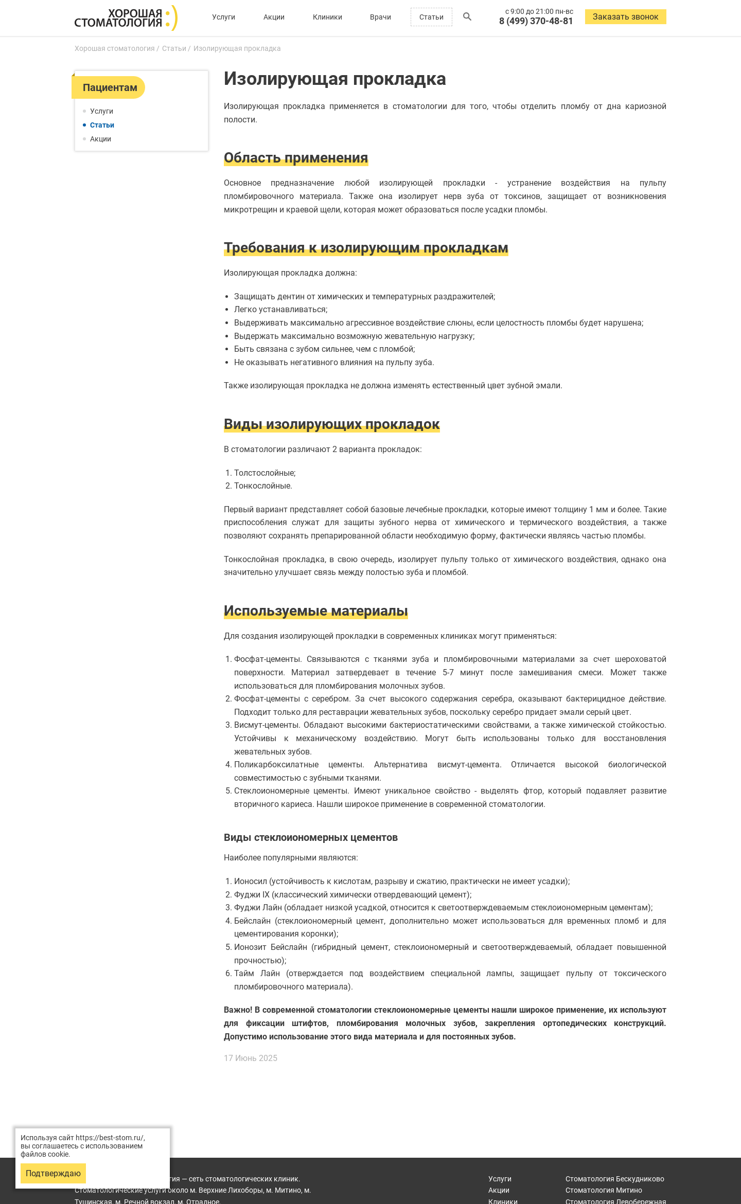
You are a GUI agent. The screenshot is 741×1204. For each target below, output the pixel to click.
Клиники (327, 17)
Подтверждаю (53, 1173)
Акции (274, 17)
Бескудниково (615, 1179)
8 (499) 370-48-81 (536, 20)
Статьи (431, 17)
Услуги (223, 17)
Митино (604, 1190)
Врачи (380, 17)
